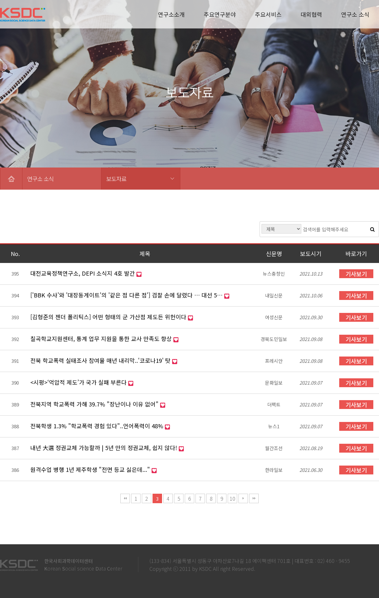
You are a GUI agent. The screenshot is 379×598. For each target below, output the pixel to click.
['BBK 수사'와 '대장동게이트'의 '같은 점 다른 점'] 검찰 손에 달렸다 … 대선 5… (127, 295)
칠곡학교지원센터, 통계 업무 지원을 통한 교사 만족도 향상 (101, 338)
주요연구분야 (220, 14)
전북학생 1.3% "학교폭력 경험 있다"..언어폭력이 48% (97, 426)
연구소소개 (171, 14)
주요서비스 (268, 14)
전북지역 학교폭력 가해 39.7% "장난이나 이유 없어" (95, 404)
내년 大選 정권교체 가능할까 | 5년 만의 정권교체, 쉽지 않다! (104, 447)
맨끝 (254, 498)
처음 (125, 498)
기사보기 (356, 274)
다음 (243, 498)
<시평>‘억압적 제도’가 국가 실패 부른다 (79, 382)
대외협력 (311, 14)
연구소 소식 (355, 14)
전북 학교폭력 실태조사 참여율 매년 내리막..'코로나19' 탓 (101, 360)
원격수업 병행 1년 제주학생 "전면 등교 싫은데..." (91, 469)
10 (232, 498)
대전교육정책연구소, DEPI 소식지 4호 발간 (83, 273)
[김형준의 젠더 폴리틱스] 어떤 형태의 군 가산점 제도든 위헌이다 (109, 317)
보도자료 (116, 178)
